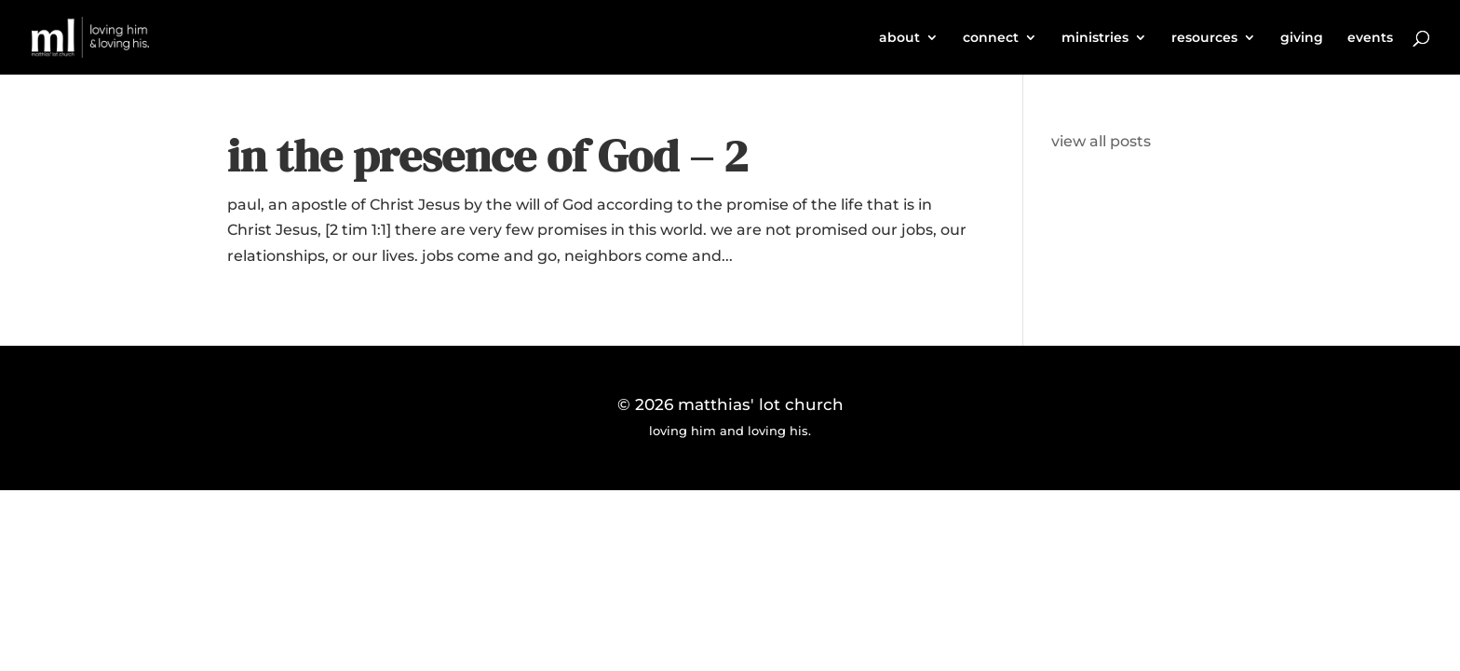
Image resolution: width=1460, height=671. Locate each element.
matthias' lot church (761, 404)
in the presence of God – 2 (487, 155)
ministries (1095, 38)
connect (991, 38)
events (1370, 38)
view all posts (1101, 141)
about (899, 38)
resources (1204, 38)
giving (1301, 38)
